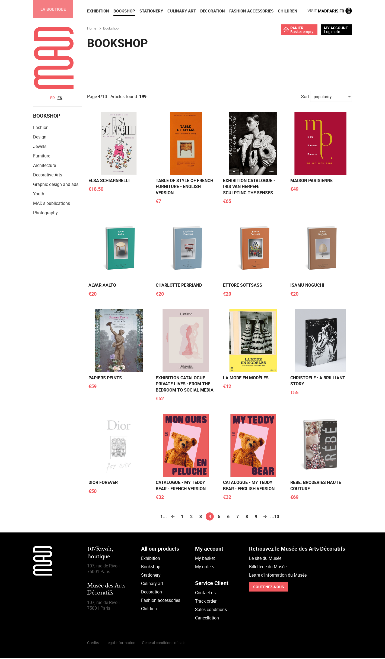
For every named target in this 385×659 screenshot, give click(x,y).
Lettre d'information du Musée (278, 576)
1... (163, 518)
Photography (45, 214)
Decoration (151, 593)
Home (91, 29)
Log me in (332, 31)
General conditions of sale (163, 644)
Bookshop (150, 568)
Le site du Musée (265, 560)
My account (336, 28)
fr (52, 97)
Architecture (44, 167)
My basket (205, 560)
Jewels (39, 148)
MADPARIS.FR (329, 11)
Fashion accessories (160, 602)
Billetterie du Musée (268, 568)
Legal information (120, 644)
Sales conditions (211, 611)
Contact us (205, 594)
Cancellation (207, 619)
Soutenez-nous (268, 588)
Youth (38, 195)
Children (149, 610)
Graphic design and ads (55, 186)
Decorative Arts (47, 176)
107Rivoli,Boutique (100, 554)
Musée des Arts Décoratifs (106, 591)
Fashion (41, 129)
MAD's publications (51, 205)
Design (39, 138)
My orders (204, 568)
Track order (206, 602)
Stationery (151, 576)
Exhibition (150, 560)
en (60, 97)
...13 (274, 518)
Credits (93, 644)
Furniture (41, 157)
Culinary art (152, 585)
